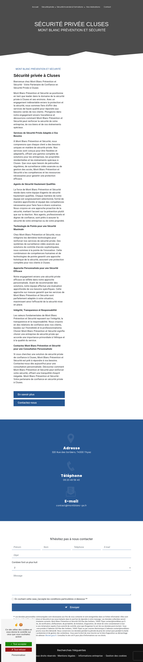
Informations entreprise (90, 655)
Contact (107, 7)
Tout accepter (18, 644)
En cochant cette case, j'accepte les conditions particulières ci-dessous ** (51, 596)
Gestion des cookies (116, 655)
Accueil (35, 7)
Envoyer (74, 604)
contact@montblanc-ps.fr (71, 502)
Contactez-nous (27, 402)
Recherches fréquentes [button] (71, 650)
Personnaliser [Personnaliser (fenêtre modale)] (18, 655)
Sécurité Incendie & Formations (70, 7)
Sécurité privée (48, 7)
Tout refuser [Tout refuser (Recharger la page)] (18, 649)
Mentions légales (66, 655)
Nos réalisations (93, 7)
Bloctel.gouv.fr (51, 632)
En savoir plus (26, 394)
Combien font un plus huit (24, 559)
